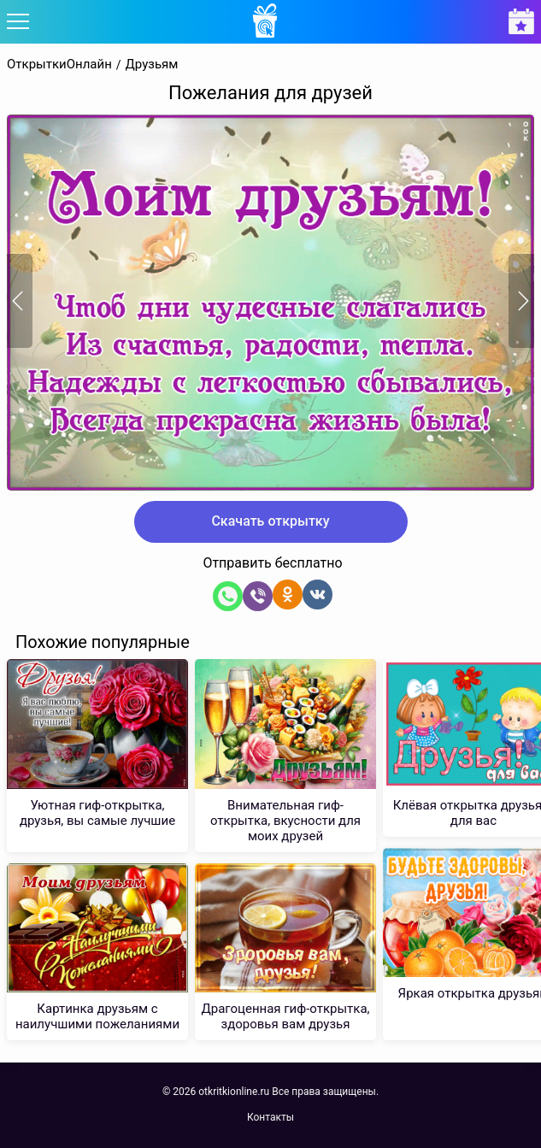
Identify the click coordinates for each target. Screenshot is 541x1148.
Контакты (270, 1117)
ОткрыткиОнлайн (59, 64)
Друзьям (152, 64)
